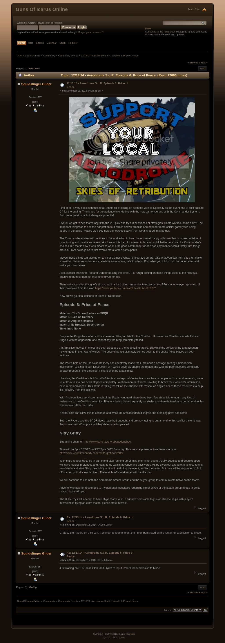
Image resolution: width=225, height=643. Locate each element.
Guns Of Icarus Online (42, 9)
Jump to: (168, 610)
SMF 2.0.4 (98, 634)
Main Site (194, 9)
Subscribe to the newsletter (160, 31)
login (47, 23)
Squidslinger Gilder (36, 84)
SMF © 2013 (111, 634)
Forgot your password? (91, 32)
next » (204, 62)
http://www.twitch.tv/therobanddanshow (107, 441)
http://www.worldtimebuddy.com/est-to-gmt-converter (91, 453)
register (58, 23)
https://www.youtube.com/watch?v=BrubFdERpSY (125, 288)
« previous (193, 62)
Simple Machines (126, 634)
